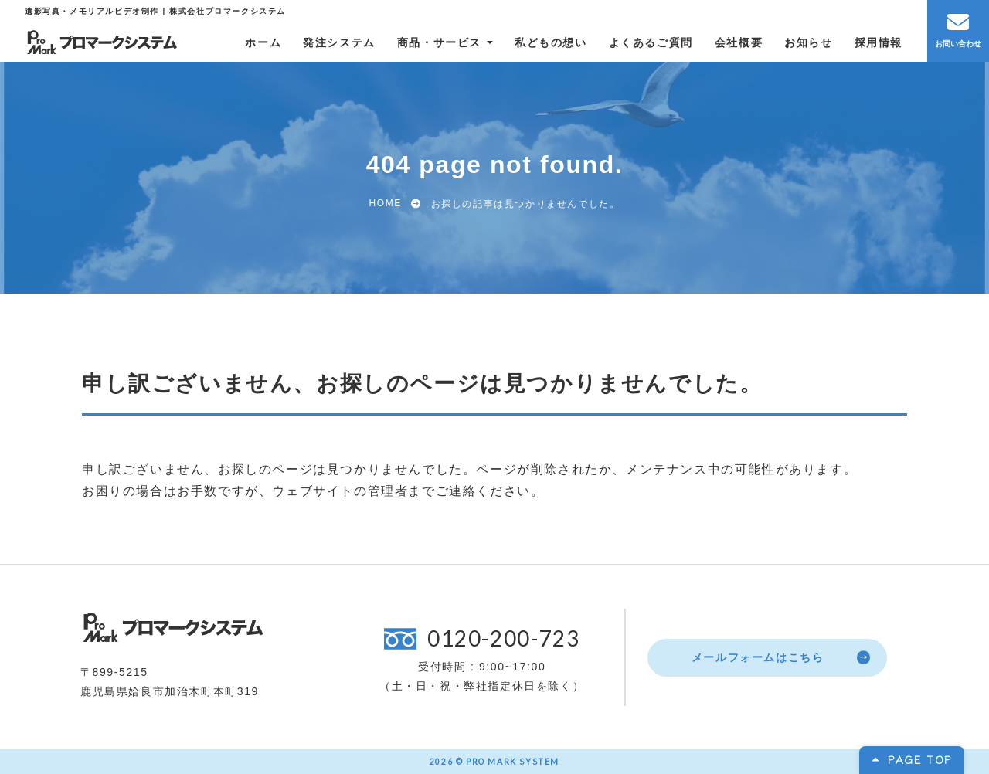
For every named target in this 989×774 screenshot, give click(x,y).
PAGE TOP (920, 759)
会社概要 (739, 42)
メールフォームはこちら (758, 657)
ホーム (263, 42)
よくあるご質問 (651, 42)
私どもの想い (551, 42)
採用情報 (878, 42)
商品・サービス (439, 42)
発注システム (339, 42)
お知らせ (808, 42)
